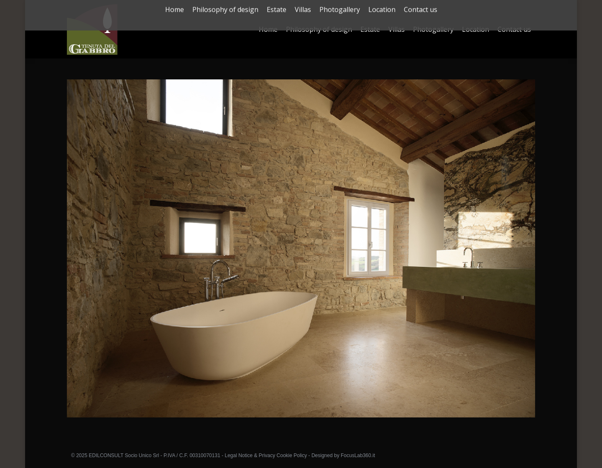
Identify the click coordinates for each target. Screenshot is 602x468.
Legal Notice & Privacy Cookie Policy (265, 455)
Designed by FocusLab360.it (343, 455)
